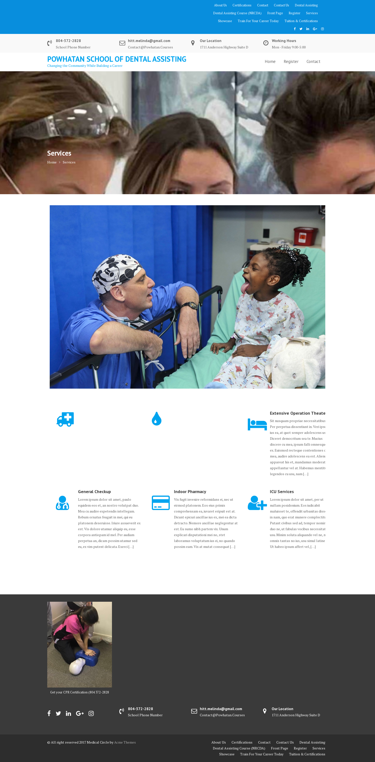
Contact (262, 5)
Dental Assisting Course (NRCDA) (237, 13)
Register (294, 13)
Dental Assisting (306, 5)
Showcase (225, 21)
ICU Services (282, 491)
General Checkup (94, 491)
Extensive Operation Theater (298, 413)
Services (312, 13)
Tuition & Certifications (301, 21)
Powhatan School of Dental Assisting (116, 59)
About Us (220, 5)
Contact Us (281, 5)
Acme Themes (125, 742)
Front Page (275, 13)
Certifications (242, 5)
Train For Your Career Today (258, 21)
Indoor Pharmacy (190, 491)
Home (270, 61)
